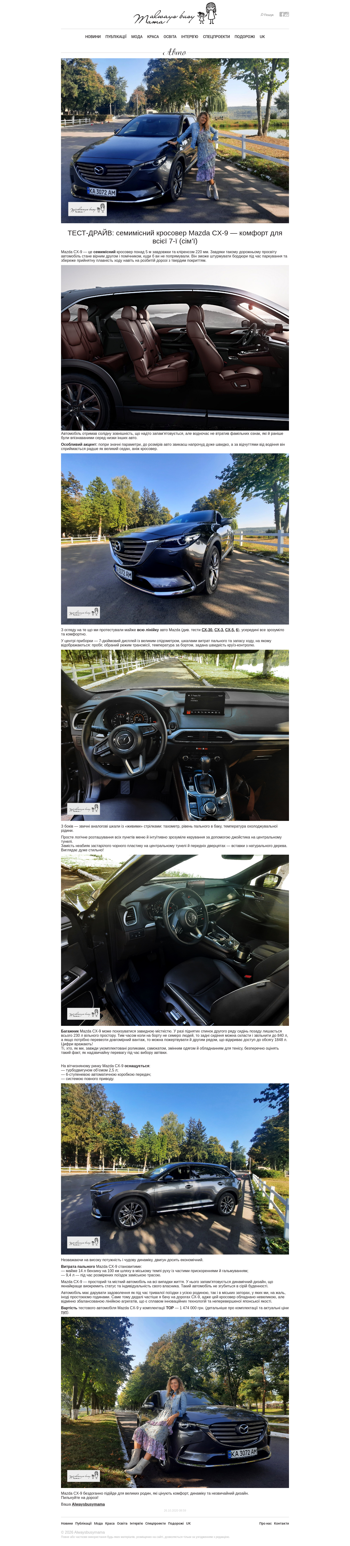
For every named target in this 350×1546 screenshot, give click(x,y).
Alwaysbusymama (88, 1504)
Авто (175, 52)
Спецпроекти (216, 36)
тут (64, 1312)
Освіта (170, 36)
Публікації (116, 36)
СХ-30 (207, 630)
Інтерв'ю (189, 36)
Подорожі (245, 36)
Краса (153, 36)
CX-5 (229, 630)
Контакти (281, 1523)
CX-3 (218, 630)
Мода (136, 36)
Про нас (265, 1523)
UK (262, 36)
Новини (93, 36)
